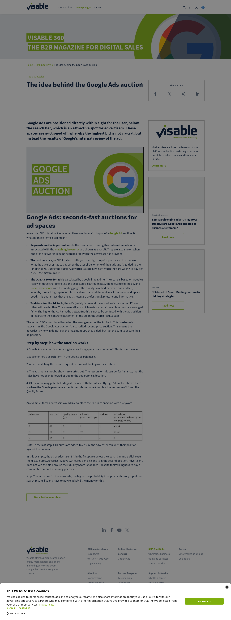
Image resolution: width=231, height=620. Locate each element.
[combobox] (227, 587)
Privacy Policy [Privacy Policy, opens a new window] (47, 604)
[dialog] (115, 601)
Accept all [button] (205, 600)
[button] (94, 608)
